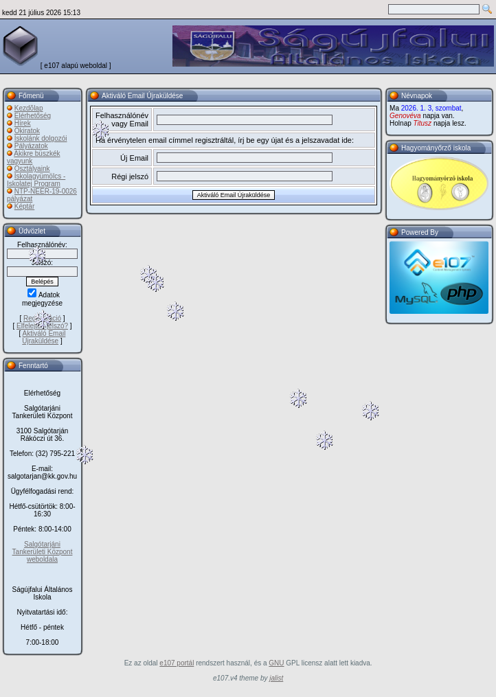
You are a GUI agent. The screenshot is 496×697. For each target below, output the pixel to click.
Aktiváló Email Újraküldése (43, 337)
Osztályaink (32, 168)
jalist (276, 678)
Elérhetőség (32, 115)
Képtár (24, 206)
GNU (276, 663)
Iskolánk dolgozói (40, 138)
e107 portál (176, 663)
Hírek (22, 123)
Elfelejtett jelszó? (42, 326)
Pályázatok (31, 146)
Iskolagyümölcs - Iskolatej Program (36, 179)
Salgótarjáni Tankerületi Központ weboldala (42, 551)
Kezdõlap (28, 108)
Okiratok (27, 131)
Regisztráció (42, 318)
